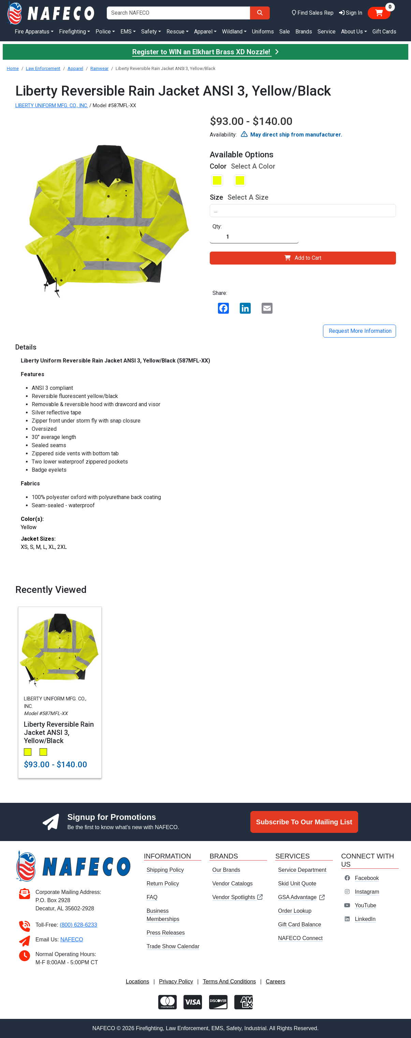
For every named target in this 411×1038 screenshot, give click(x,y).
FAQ (152, 897)
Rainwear (99, 68)
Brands (303, 31)
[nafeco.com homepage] (51, 12)
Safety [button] (149, 31)
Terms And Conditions (229, 981)
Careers (275, 981)
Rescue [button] (175, 31)
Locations (137, 981)
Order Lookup (294, 911)
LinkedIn (365, 919)
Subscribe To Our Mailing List (304, 822)
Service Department (302, 870)
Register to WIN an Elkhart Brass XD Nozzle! (205, 52)
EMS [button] (126, 31)
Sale (284, 31)
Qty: (217, 226)
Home (13, 68)
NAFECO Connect (300, 938)
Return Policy (163, 883)
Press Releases (166, 933)
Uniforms (263, 31)
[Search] (260, 12)
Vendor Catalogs (232, 883)
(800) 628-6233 (78, 925)
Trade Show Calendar (173, 946)
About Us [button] (352, 31)
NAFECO (71, 939)
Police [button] (103, 31)
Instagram (367, 892)
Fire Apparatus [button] (32, 31)
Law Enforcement (43, 68)
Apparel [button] (203, 31)
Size (216, 197)
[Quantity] (254, 237)
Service (327, 31)
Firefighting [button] (72, 31)
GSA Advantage (301, 897)
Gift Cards (384, 31)
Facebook (367, 878)
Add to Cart (302, 258)
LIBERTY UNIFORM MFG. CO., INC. (51, 106)
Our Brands (226, 870)
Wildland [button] (232, 31)
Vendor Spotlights (237, 897)
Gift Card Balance (299, 924)
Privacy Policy (176, 981)
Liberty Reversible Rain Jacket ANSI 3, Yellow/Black (59, 732)
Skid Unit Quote (297, 883)
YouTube (365, 905)
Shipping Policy (165, 870)
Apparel (75, 68)
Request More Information (359, 331)
